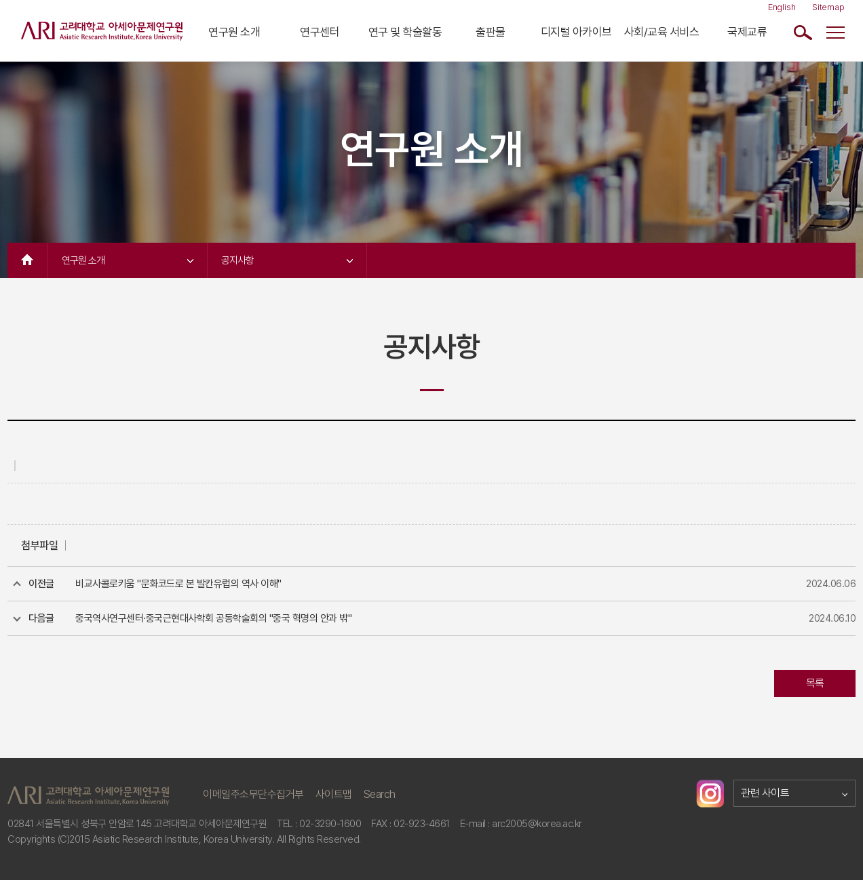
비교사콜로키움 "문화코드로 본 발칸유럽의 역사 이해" (178, 584)
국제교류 (747, 32)
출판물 (490, 32)
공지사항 (287, 260)
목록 (815, 683)
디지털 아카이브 (576, 32)
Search (380, 794)
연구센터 (319, 32)
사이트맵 (333, 794)
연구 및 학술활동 (405, 32)
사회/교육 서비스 (661, 32)
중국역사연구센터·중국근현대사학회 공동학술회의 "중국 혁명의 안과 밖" (213, 618)
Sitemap (828, 7)
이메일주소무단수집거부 (253, 794)
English (782, 7)
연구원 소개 (234, 32)
